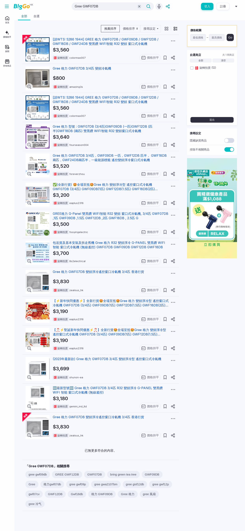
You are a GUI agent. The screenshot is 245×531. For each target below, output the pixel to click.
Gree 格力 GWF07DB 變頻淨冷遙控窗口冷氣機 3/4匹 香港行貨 (98, 272)
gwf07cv (34, 494)
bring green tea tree (123, 474)
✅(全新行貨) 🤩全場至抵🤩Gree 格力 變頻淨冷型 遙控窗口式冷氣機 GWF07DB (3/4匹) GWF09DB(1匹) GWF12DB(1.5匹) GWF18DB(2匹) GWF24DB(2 (104, 189)
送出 (212, 119)
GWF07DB (94, 474)
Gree (32, 484)
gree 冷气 (35, 504)
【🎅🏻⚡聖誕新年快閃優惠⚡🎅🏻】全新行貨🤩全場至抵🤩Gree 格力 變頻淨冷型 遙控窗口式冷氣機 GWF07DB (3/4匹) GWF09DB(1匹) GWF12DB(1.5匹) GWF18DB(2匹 (109, 334)
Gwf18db (77, 494)
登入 (207, 6)
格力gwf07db (52, 484)
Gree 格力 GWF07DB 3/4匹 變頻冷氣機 (82, 68)
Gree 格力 (127, 494)
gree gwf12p (160, 484)
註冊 (223, 6)
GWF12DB (55, 494)
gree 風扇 (149, 494)
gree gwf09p (77, 484)
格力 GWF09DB (102, 494)
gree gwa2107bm (106, 484)
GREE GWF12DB (67, 474)
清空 (223, 60)
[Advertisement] (212, 321)
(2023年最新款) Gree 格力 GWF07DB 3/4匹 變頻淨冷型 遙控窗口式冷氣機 (107, 359)
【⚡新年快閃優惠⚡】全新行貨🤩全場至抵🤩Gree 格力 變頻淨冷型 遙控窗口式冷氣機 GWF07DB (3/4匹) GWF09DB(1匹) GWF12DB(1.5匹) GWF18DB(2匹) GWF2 (111, 305)
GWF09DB (152, 474)
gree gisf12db (135, 484)
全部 (200, 60)
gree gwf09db (38, 474)
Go (230, 37)
